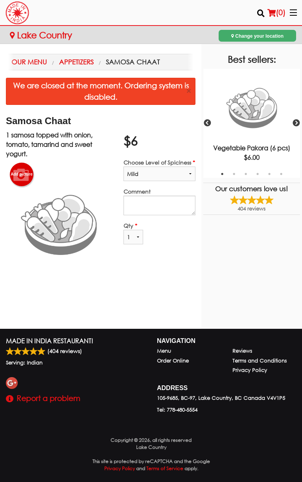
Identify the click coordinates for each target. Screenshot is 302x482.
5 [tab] (269, 174)
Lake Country (41, 35)
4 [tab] (257, 174)
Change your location (257, 36)
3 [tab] (246, 174)
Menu (164, 351)
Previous (207, 123)
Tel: (177, 410)
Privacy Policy (249, 370)
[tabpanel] (251, 123)
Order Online (173, 360)
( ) (276, 12)
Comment (159, 201)
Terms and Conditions (259, 360)
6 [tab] (281, 174)
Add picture (22, 174)
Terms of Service (164, 468)
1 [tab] (222, 174)
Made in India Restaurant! (49, 341)
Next (296, 123)
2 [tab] (234, 174)
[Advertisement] (100, 303)
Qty (133, 233)
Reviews (242, 351)
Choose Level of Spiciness (159, 170)
